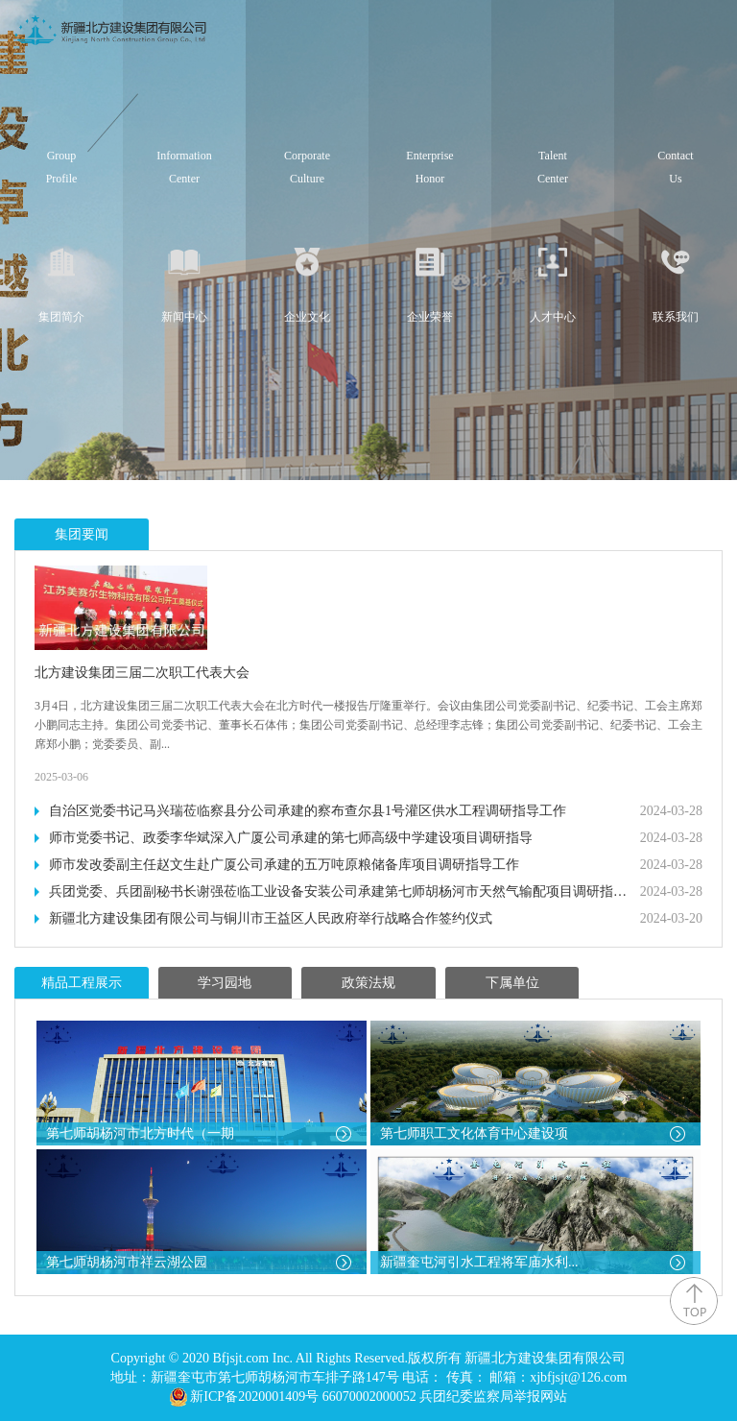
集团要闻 (81, 534)
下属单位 (512, 982)
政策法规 (368, 982)
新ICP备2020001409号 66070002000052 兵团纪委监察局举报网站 (378, 1396)
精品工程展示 (81, 982)
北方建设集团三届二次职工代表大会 (142, 672)
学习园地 (224, 982)
